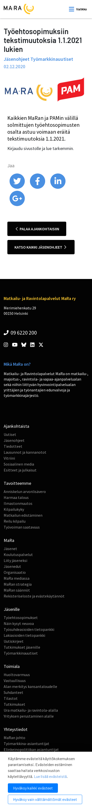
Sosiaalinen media (19, 464)
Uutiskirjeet (14, 641)
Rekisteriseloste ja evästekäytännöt (34, 596)
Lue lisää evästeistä (50, 776)
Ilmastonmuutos (18, 503)
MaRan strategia (18, 584)
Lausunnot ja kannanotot (25, 452)
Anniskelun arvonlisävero (25, 491)
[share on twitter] (17, 187)
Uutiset (10, 434)
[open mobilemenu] (77, 9)
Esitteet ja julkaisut (20, 470)
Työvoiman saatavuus (22, 527)
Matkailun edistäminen (23, 515)
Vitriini (9, 458)
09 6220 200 (20, 332)
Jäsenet (10, 548)
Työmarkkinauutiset (21, 653)
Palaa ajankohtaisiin (37, 228)
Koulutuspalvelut (18, 554)
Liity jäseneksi (15, 560)
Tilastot (11, 698)
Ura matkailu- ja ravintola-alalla (31, 710)
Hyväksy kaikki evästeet (33, 788)
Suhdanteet (13, 692)
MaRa (9, 540)
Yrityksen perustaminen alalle (29, 716)
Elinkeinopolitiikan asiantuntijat (31, 749)
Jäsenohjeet (14, 440)
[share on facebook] (38, 187)
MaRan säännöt (17, 590)
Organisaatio (15, 572)
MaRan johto (14, 737)
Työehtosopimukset (21, 617)
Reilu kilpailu (15, 521)
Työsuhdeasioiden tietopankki (29, 629)
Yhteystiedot (15, 729)
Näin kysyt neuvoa (19, 623)
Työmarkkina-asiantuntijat (26, 743)
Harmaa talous (16, 497)
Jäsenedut (12, 566)
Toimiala (12, 666)
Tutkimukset (14, 704)
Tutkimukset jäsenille (22, 647)
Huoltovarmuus (17, 674)
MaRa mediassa (16, 578)
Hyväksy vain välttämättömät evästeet (45, 799)
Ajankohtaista (16, 426)
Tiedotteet (13, 446)
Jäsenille (12, 609)
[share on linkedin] (58, 187)
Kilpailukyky (14, 509)
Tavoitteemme (17, 483)
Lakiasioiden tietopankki (24, 635)
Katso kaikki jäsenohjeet (40, 247)
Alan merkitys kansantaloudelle (30, 686)
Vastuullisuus (15, 680)
